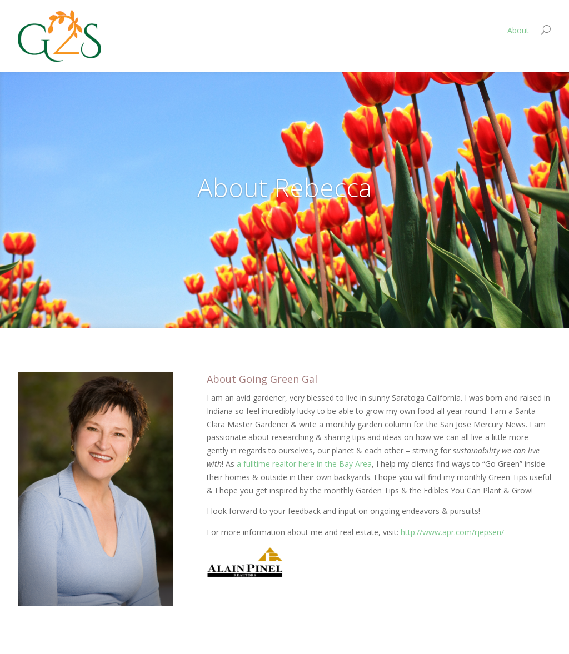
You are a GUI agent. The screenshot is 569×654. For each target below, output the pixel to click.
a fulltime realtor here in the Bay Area (304, 463)
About (518, 30)
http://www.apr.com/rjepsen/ (452, 532)
